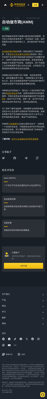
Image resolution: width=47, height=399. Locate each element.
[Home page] (17, 5)
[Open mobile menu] (42, 5)
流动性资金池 (11, 93)
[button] (42, 4)
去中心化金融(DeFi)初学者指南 (25, 139)
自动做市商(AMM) (9, 51)
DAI (3, 99)
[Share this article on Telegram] (26, 158)
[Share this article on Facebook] (14, 158)
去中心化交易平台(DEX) (20, 54)
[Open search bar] (27, 5)
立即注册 (23, 266)
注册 (35, 5)
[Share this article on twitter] (3, 158)
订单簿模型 (13, 124)
